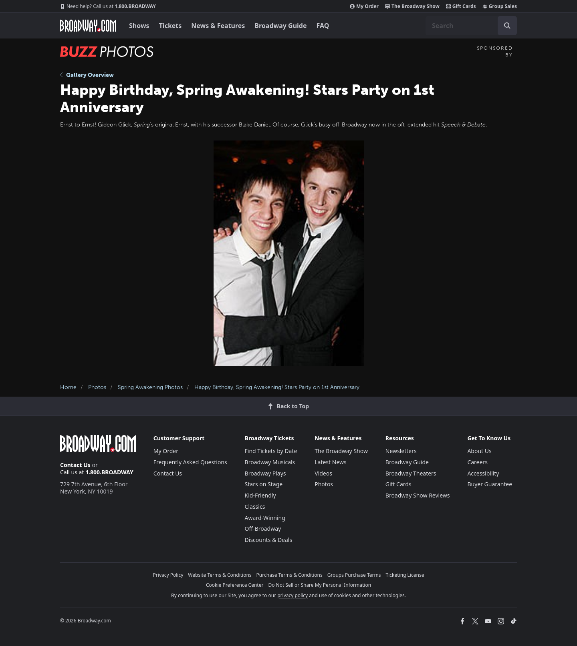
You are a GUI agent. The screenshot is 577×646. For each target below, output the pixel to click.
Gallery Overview (87, 75)
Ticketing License (405, 575)
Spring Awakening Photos (150, 387)
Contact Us (75, 465)
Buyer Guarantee (489, 484)
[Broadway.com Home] (88, 26)
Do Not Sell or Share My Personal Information (319, 585)
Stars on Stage (264, 484)
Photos (97, 387)
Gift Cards (461, 6)
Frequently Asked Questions (190, 462)
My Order (364, 6)
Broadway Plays (265, 473)
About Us (479, 451)
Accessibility (483, 473)
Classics (255, 506)
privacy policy (292, 595)
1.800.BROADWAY (108, 6)
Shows (139, 25)
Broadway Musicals (270, 462)
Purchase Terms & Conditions (289, 575)
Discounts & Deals (269, 540)
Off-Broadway (263, 528)
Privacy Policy (168, 575)
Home (68, 387)
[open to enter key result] (507, 25)
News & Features (218, 25)
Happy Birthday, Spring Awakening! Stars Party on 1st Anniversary (276, 387)
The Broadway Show (412, 6)
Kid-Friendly (260, 495)
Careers (477, 462)
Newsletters (401, 451)
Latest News (331, 462)
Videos (323, 473)
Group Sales (499, 6)
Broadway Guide (280, 25)
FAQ (323, 25)
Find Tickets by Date (271, 451)
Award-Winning (265, 518)
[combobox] (471, 25)
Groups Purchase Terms (354, 575)
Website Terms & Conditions (219, 575)
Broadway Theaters (410, 473)
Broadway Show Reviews (417, 495)
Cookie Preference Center (235, 585)
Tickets (170, 25)
